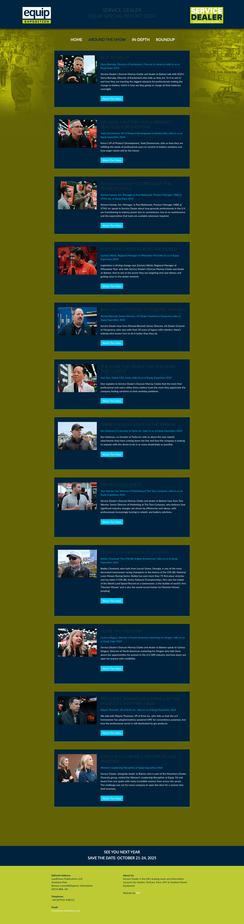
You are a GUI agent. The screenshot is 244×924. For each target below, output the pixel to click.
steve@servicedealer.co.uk (66, 910)
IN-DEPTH (141, 39)
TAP (138, 892)
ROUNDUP (165, 39)
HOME (76, 39)
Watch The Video (111, 98)
